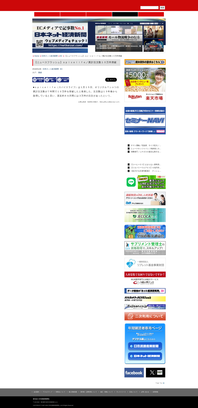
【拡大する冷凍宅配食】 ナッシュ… (145, 171)
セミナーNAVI (73, 14)
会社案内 (36, 392)
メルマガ (133, 3)
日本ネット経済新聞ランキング (141, 158)
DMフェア (151, 14)
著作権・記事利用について (88, 392)
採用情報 (155, 392)
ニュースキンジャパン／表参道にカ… (145, 149)
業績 (40, 72)
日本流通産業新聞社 (52, 5)
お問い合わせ (145, 392)
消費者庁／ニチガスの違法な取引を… (145, 152)
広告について (133, 392)
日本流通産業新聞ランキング (140, 139)
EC (61, 56)
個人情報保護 (73, 392)
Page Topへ (160, 382)
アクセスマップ (47, 392)
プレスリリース (121, 392)
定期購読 (146, 3)
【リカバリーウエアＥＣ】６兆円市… (145, 168)
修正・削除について (106, 392)
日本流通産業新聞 (99, 14)
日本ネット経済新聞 (125, 14)
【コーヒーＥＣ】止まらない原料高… (145, 164)
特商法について (60, 392)
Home (47, 14)
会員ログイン (159, 3)
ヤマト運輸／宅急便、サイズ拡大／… (145, 145)
